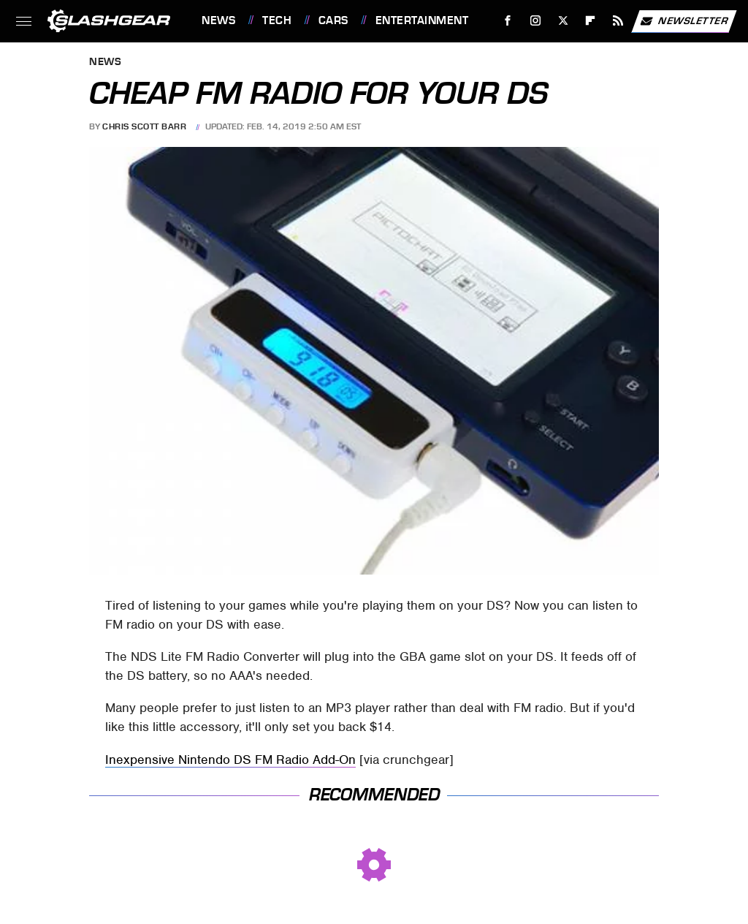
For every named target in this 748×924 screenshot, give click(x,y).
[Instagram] (535, 21)
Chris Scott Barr (144, 126)
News (218, 20)
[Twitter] (562, 21)
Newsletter (684, 21)
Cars (333, 20)
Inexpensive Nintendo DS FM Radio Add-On (230, 759)
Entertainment (422, 20)
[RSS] (618, 21)
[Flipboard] (590, 21)
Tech (276, 20)
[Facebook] (508, 21)
